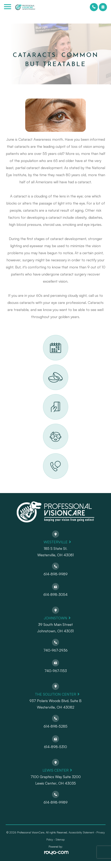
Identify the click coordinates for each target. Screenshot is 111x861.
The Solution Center (55, 694)
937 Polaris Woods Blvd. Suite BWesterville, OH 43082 (55, 703)
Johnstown (55, 618)
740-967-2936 (55, 650)
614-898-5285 (55, 726)
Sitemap (60, 839)
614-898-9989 (56, 574)
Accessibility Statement (81, 832)
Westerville (56, 542)
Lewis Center (56, 770)
